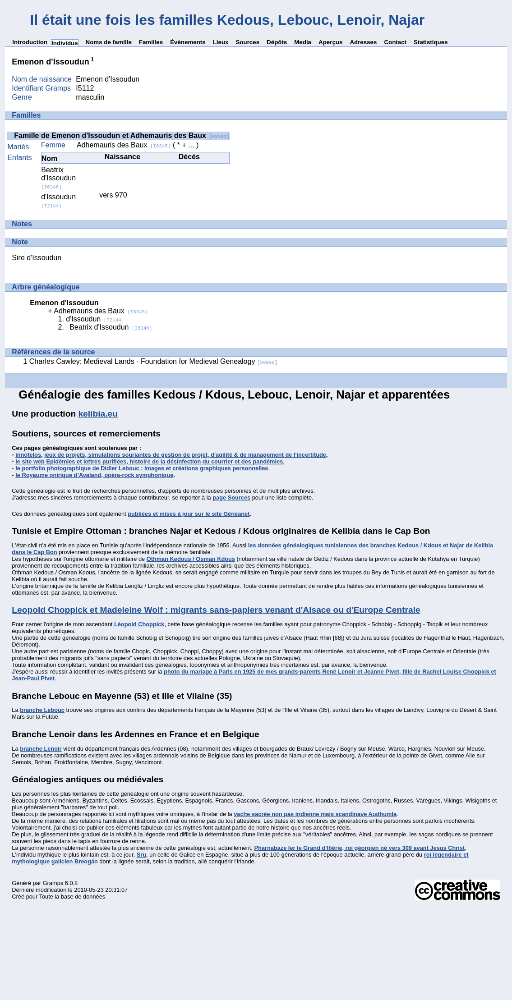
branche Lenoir (40, 748)
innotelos (28, 454)
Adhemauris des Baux (124, 145)
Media (302, 42)
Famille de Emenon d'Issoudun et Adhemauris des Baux (122, 135)
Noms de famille (109, 42)
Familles (151, 42)
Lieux (221, 42)
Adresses (363, 42)
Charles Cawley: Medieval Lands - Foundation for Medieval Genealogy (153, 361)
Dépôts (277, 42)
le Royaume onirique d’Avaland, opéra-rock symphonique (94, 475)
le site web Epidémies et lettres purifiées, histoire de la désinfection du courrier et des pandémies (149, 461)
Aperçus (330, 42)
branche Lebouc (42, 709)
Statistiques (431, 42)
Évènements (188, 42)
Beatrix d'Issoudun (58, 178)
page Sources (231, 497)
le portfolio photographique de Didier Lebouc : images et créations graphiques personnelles (141, 468)
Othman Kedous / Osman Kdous (191, 558)
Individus (64, 43)
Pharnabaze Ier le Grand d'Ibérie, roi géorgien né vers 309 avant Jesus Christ (359, 847)
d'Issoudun (58, 201)
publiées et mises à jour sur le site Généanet (188, 513)
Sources (247, 42)
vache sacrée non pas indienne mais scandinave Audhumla (315, 814)
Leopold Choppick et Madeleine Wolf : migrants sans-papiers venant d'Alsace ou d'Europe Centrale (216, 610)
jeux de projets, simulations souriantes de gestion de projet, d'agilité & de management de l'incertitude (185, 454)
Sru (141, 854)
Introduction (29, 42)
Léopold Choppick (139, 624)
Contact (395, 42)
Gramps (53, 883)
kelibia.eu (97, 413)
